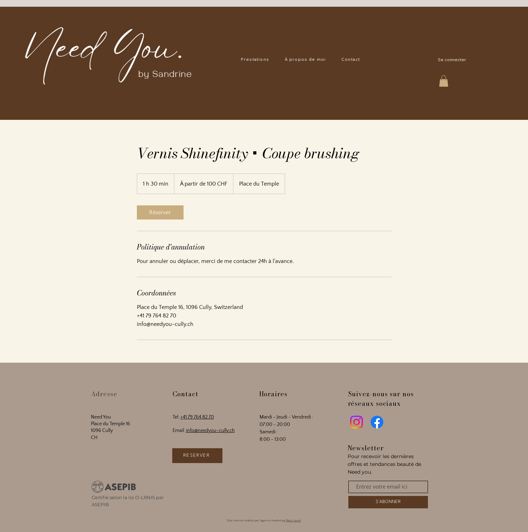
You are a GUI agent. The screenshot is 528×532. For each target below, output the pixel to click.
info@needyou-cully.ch (210, 430)
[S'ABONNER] (388, 502)
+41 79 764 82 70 (197, 417)
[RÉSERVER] (197, 455)
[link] (160, 212)
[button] (254, 59)
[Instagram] (356, 422)
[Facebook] (377, 422)
